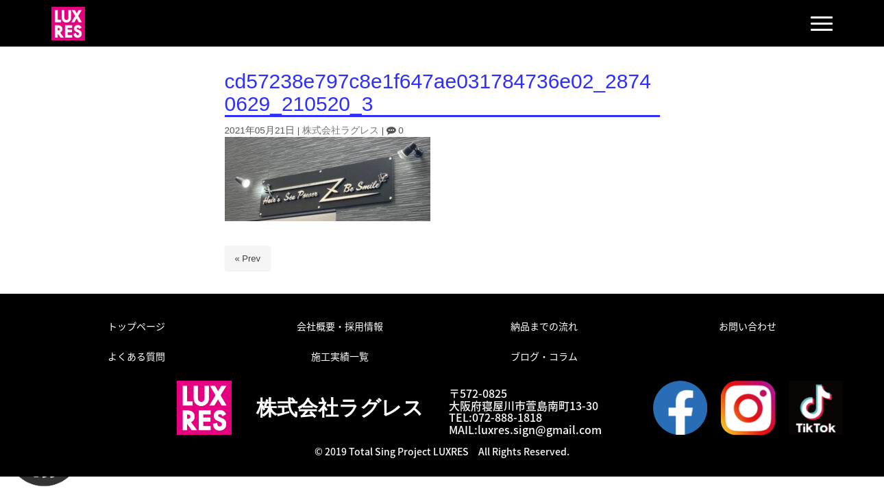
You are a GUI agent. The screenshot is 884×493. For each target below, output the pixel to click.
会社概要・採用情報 (340, 326)
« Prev (248, 258)
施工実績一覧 (340, 356)
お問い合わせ (747, 326)
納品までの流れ (544, 326)
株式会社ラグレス (340, 130)
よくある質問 (136, 356)
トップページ (136, 326)
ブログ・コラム (544, 356)
